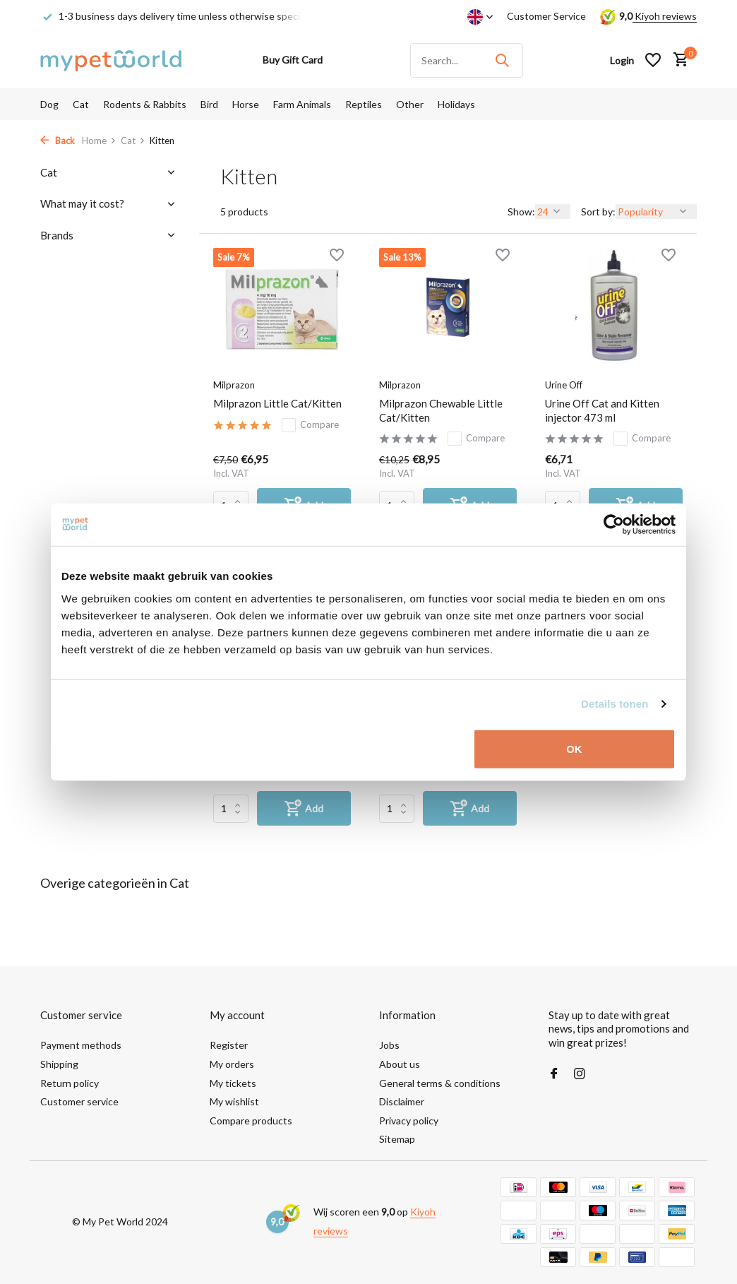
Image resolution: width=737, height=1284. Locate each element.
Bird (209, 104)
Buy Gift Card (293, 60)
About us (399, 1064)
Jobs (389, 1045)
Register (229, 1045)
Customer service (79, 1101)
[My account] (622, 60)
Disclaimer (401, 1101)
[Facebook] (554, 1074)
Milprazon (234, 385)
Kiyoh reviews (665, 16)
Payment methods (80, 1045)
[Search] (466, 60)
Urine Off (563, 385)
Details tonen (614, 704)
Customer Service (546, 16)
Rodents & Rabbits (144, 104)
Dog (49, 104)
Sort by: (598, 212)
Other (410, 104)
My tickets (233, 1083)
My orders (232, 1064)
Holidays (456, 104)
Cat (81, 104)
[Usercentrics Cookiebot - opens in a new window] (614, 524)
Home (99, 140)
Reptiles (363, 104)
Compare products (251, 1120)
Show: (521, 212)
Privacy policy (408, 1120)
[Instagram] (579, 1074)
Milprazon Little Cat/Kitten (277, 403)
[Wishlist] (653, 60)
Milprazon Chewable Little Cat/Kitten (441, 410)
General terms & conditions (440, 1083)
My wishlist (234, 1101)
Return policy (69, 1083)
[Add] (304, 808)
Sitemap (397, 1139)
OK (574, 748)
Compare (310, 425)
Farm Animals (302, 104)
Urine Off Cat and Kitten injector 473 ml (602, 410)
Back (57, 140)
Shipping (59, 1064)
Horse (245, 104)
